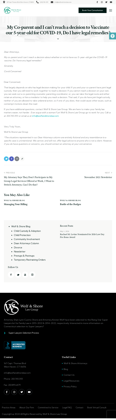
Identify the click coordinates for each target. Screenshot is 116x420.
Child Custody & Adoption (27, 232)
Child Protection (22, 236)
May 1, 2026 (64, 233)
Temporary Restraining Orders (30, 261)
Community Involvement (27, 240)
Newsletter (19, 252)
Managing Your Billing (16, 205)
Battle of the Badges (71, 205)
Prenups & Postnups (24, 256)
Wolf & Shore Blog (14, 202)
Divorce (18, 248)
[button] (112, 36)
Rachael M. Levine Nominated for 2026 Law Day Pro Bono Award (82, 237)
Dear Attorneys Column (26, 244)
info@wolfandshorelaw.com (45, 116)
